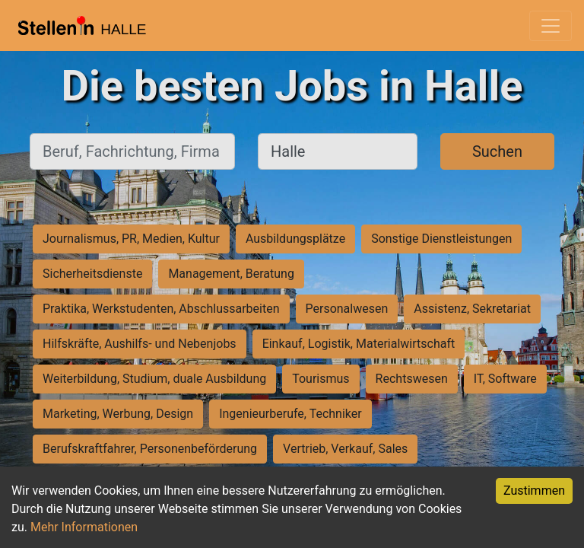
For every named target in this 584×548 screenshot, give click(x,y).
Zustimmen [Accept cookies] (534, 490)
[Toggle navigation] (550, 26)
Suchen (497, 151)
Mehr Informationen (84, 527)
